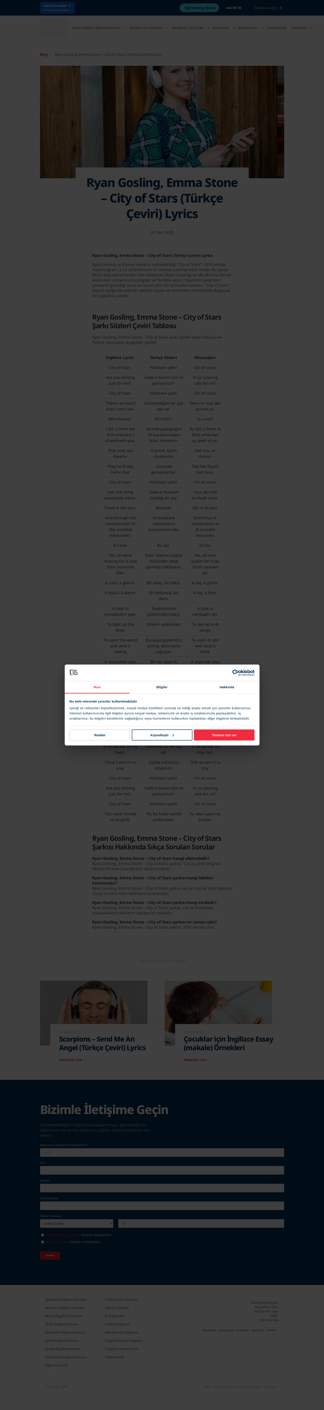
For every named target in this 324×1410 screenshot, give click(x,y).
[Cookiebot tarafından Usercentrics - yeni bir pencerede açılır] (236, 672)
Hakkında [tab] (227, 687)
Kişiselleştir (162, 735)
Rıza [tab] (97, 687)
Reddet (99, 735)
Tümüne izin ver (224, 735)
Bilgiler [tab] (162, 687)
